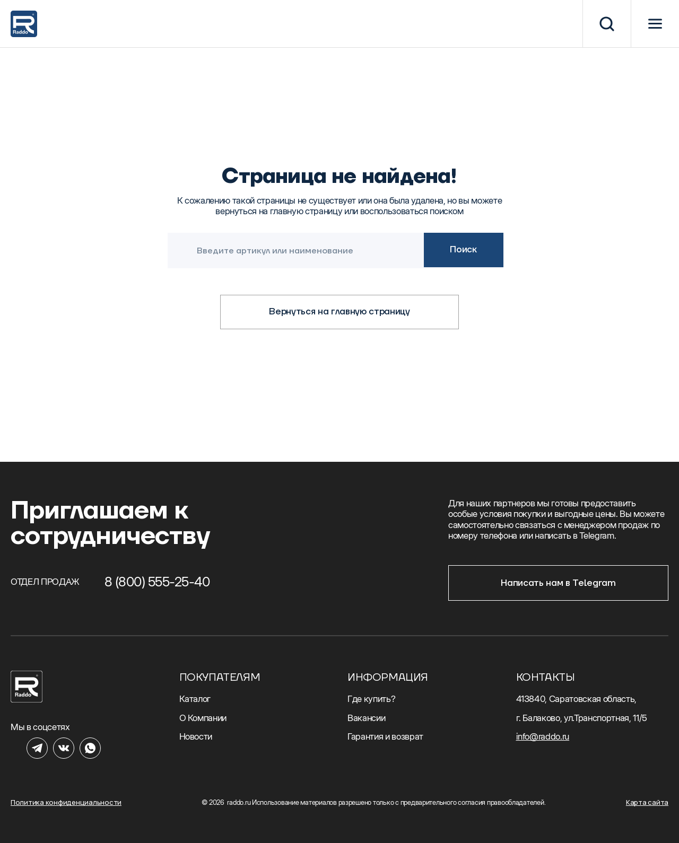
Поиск (463, 250)
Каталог (195, 698)
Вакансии (366, 718)
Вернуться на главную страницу (339, 312)
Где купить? (371, 698)
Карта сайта (647, 802)
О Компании (203, 718)
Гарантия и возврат (385, 736)
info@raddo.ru (543, 736)
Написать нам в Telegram (558, 583)
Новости (196, 736)
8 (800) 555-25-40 (157, 582)
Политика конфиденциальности (66, 802)
